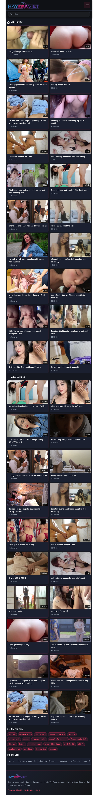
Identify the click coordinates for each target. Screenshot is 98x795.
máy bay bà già (14, 749)
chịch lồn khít (69, 744)
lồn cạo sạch (40, 734)
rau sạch (12, 734)
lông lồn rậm (41, 749)
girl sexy (72, 734)
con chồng (28, 749)
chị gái (80, 744)
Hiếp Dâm (88, 761)
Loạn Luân (63, 761)
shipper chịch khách (57, 734)
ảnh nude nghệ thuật (79, 739)
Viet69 (11, 761)
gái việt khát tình (25, 734)
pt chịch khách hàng (52, 744)
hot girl (22, 744)
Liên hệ (37, 790)
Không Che (75, 761)
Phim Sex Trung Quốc (27, 761)
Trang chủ (11, 790)
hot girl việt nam (35, 744)
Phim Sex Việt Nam (47, 761)
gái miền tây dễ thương (58, 739)
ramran (26, 739)
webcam (53, 749)
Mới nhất (19, 790)
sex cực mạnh (14, 739)
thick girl (12, 744)
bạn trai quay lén (39, 739)
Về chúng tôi (28, 790)
